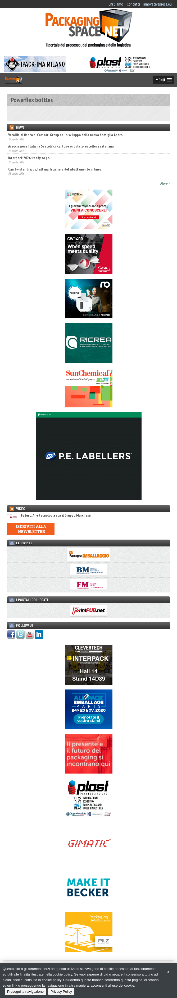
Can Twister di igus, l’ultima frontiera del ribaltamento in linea (55, 169)
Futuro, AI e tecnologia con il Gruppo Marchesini (49, 515)
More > (165, 183)
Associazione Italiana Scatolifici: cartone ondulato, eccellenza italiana (61, 146)
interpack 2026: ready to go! (29, 158)
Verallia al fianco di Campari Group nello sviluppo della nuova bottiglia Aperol (66, 135)
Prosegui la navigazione (25, 992)
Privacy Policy (61, 992)
